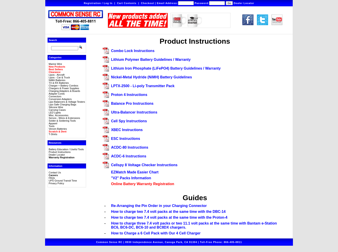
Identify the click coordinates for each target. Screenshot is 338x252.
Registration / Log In (98, 3)
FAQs (52, 178)
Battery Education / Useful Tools (66, 149)
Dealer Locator (244, 3)
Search (53, 40)
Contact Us (55, 172)
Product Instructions (60, 152)
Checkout (147, 3)
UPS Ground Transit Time (63, 180)
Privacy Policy (56, 183)
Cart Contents (127, 3)
